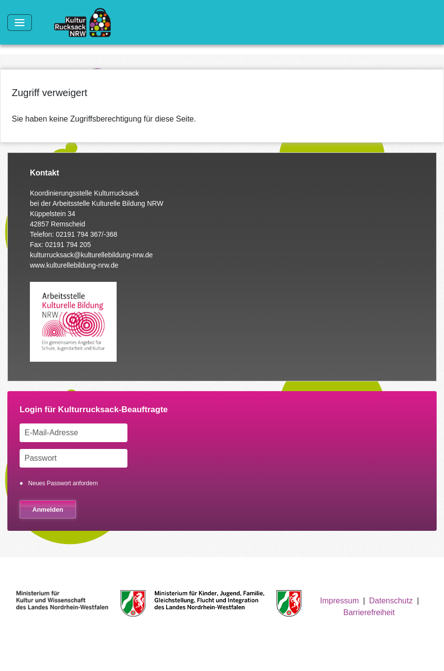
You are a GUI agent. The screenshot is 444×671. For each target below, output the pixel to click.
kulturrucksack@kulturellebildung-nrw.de (91, 255)
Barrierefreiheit (369, 612)
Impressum (339, 600)
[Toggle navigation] (19, 22)
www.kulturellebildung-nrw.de (74, 265)
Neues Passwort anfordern (63, 483)
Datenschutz (391, 600)
